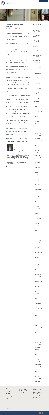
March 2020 (37, 267)
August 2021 (37, 225)
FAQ (29, 7)
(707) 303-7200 (41, 7)
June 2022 (37, 201)
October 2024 (37, 138)
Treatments (16, 7)
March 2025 (37, 126)
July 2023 (37, 174)
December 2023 (38, 162)
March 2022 (37, 208)
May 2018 (37, 318)
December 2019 (38, 274)
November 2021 (38, 218)
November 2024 (38, 135)
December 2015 (38, 364)
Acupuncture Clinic (38, 65)
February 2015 (38, 378)
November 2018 (38, 303)
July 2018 (37, 313)
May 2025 (37, 121)
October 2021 (37, 220)
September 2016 (38, 349)
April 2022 (37, 206)
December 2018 (38, 301)
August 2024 (37, 143)
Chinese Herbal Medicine (10, 396)
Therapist (37, 95)
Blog (32, 7)
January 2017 (37, 339)
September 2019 (38, 281)
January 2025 (37, 131)
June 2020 (37, 259)
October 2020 (37, 250)
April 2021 (37, 235)
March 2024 (37, 155)
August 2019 (37, 284)
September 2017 (38, 327)
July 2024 (37, 145)
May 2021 (37, 233)
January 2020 (37, 271)
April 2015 (37, 374)
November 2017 (38, 322)
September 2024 (38, 140)
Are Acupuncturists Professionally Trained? (37, 35)
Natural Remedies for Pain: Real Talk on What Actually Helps (38, 54)
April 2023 (37, 182)
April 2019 (37, 293)
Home (6, 7)
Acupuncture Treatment (19, 29)
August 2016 (37, 352)
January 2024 (37, 160)
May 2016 (37, 357)
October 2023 (37, 167)
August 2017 (37, 330)
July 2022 (37, 199)
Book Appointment (43, 0)
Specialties (21, 7)
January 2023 (37, 186)
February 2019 (38, 298)
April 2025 (37, 123)
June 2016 (37, 354)
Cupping (7, 398)
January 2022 (37, 213)
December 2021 (38, 216)
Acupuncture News (38, 73)
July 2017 (37, 332)
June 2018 (37, 315)
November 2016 (38, 344)
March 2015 (37, 376)
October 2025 (37, 109)
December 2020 (38, 245)
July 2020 (37, 257)
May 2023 (37, 179)
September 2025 (38, 111)
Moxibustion (8, 400)
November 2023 (38, 165)
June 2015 (37, 371)
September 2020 (38, 252)
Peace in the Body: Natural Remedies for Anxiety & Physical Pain (38, 47)
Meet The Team (10, 7)
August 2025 (37, 113)
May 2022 (37, 203)
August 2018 (37, 310)
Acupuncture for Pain (39, 71)
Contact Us (36, 7)
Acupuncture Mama (23, 137)
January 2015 (37, 381)
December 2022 (38, 189)
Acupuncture (12, 29)
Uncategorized (38, 98)
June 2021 (37, 230)
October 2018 (37, 305)
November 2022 (38, 191)
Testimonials (26, 7)
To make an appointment (11, 141)
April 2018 (37, 320)
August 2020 (37, 254)
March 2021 (37, 237)
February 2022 (38, 211)
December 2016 (38, 342)
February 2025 (38, 128)
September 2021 (38, 223)
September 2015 (38, 369)
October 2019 (37, 279)
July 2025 (37, 116)
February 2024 (38, 157)
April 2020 (37, 264)
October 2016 (37, 347)
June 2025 (37, 118)
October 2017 (37, 325)
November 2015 (38, 366)
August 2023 (37, 172)
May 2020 (37, 262)
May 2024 (37, 150)
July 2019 (37, 286)
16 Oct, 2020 (10, 28)
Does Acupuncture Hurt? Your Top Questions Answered (37, 41)
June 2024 (37, 148)
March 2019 (37, 296)
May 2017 (37, 337)
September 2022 (38, 194)
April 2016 (37, 359)
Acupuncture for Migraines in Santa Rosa (18, 126)
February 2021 (38, 240)
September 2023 (38, 169)
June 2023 (37, 177)
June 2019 (37, 288)
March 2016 (37, 361)
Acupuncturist (37, 83)
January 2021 (37, 242)
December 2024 (38, 133)
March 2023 (37, 184)
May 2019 (37, 291)
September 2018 (38, 308)
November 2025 (38, 106)
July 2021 (37, 228)
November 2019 (38, 276)
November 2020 (38, 247)
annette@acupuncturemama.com (25, 393)
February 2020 (38, 269)
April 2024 (37, 152)
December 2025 (38, 104)
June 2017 (37, 335)
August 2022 (37, 196)
